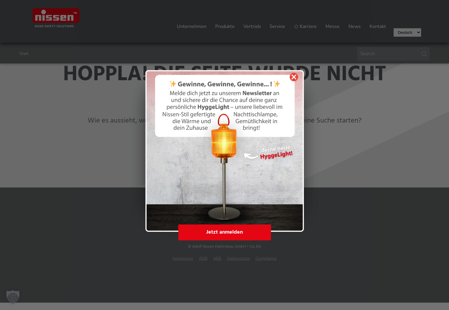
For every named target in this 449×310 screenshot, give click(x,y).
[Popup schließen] (294, 77)
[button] (13, 297)
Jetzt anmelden (224, 232)
